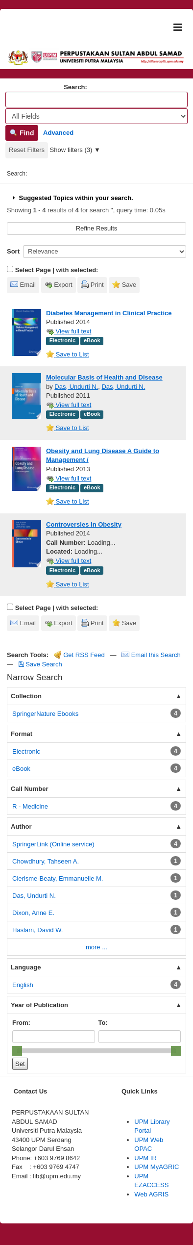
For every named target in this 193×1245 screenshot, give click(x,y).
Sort (13, 251)
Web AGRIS (151, 1194)
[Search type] (96, 116)
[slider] (17, 1051)
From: (21, 1022)
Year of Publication (39, 1005)
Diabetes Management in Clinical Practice (108, 313)
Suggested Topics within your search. (71, 198)
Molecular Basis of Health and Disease (104, 377)
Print (97, 284)
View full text (68, 331)
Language (26, 967)
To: (103, 1022)
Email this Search (151, 655)
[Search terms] (96, 99)
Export (63, 284)
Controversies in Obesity (83, 524)
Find (22, 133)
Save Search (40, 664)
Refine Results (97, 228)
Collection (26, 696)
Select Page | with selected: (56, 270)
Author (21, 826)
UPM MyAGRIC (156, 1166)
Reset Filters (27, 149)
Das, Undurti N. (76, 386)
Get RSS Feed (79, 655)
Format (21, 733)
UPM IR (145, 1158)
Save (129, 284)
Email (28, 284)
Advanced (58, 132)
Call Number (29, 788)
